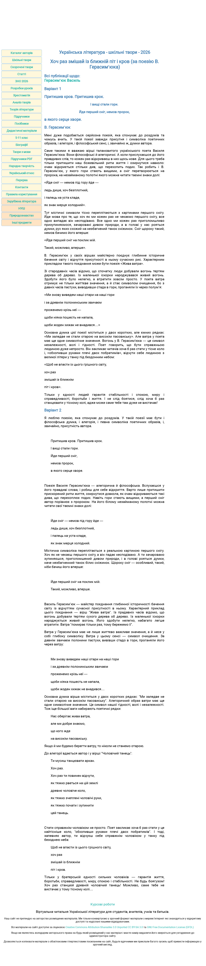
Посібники (21, 123)
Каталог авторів (22, 53)
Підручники (21, 116)
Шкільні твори (21, 60)
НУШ (21, 208)
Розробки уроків (22, 88)
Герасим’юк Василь (62, 80)
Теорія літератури (21, 109)
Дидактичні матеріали (22, 130)
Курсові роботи (102, 904)
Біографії (22, 144)
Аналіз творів (22, 102)
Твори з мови (21, 152)
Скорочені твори (21, 67)
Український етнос (21, 173)
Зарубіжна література (21, 201)
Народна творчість (21, 166)
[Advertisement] (103, 23)
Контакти (21, 187)
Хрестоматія (21, 95)
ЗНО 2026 (21, 81)
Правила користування (21, 194)
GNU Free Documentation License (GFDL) (170, 927)
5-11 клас (21, 137)
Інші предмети (21, 222)
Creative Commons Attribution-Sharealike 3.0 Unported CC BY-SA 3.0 (104, 927)
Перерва (22, 180)
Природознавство (21, 215)
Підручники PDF (21, 159)
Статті (21, 74)
